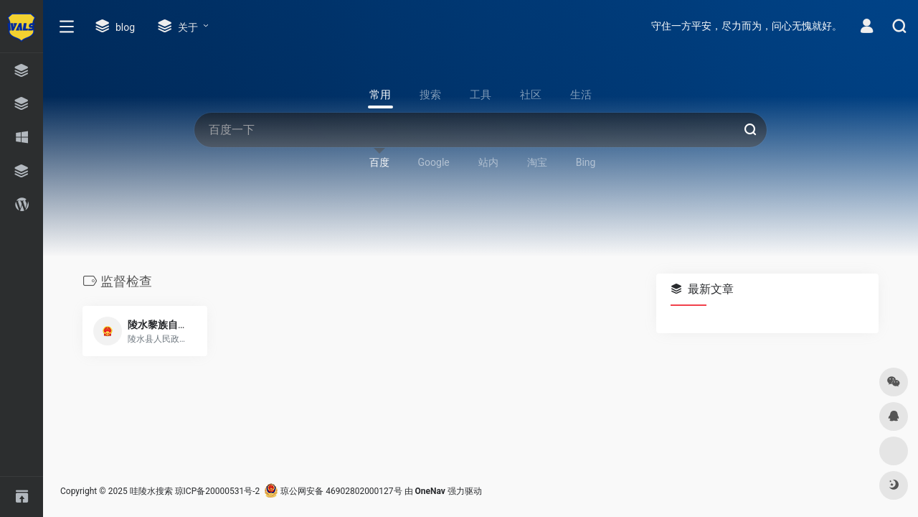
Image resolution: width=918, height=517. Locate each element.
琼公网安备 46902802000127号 (333, 491)
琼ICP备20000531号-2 (217, 491)
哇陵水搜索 (151, 491)
